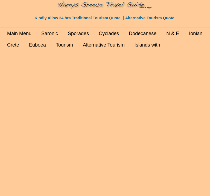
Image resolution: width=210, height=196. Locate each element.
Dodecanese (142, 33)
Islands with (147, 45)
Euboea (37, 45)
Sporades (78, 33)
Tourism (64, 45)
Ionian (195, 33)
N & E (172, 33)
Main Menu (19, 33)
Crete (13, 45)
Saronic (49, 33)
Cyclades (109, 33)
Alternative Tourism (104, 45)
